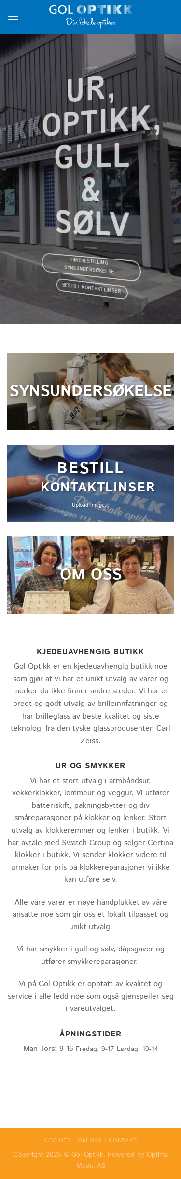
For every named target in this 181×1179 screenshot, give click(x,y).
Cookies (57, 1140)
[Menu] (13, 17)
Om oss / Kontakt (107, 1140)
